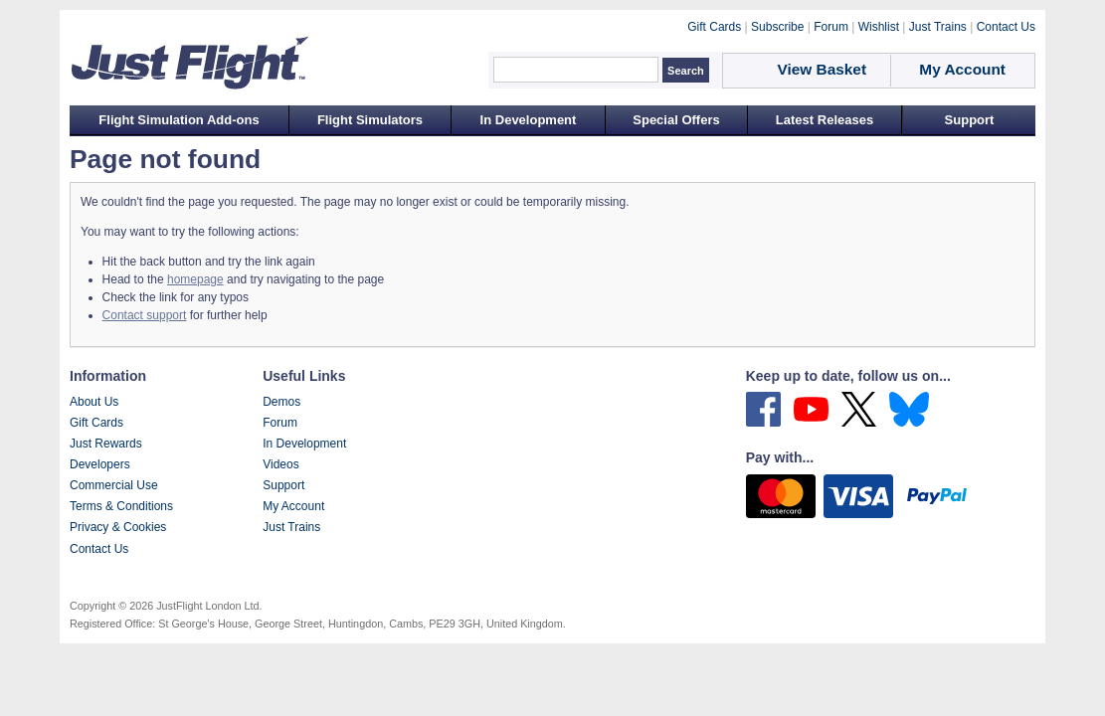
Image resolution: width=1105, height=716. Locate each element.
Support (970, 119)
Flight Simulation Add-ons (178, 119)
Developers (100, 464)
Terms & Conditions (121, 506)
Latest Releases (824, 119)
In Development (528, 119)
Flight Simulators (370, 119)
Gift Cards (96, 423)
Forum (280, 423)
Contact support (144, 315)
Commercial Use (114, 485)
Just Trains (291, 527)
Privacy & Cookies (118, 527)
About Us (94, 402)
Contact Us (99, 549)
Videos (280, 464)
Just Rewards (106, 443)
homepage (195, 279)
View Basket (822, 69)
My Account (293, 506)
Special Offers (676, 119)
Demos (281, 402)
